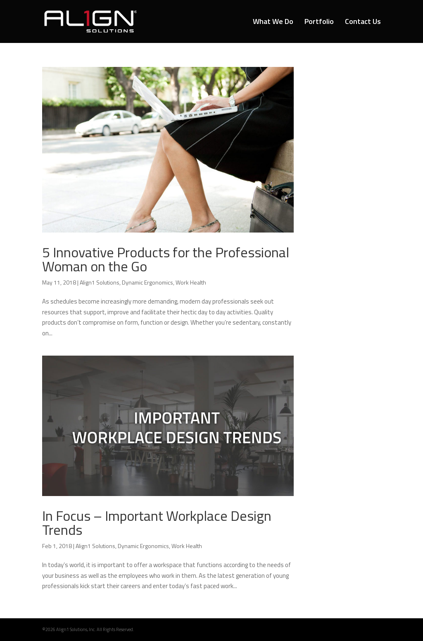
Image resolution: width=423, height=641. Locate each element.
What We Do (273, 23)
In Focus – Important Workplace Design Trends (156, 522)
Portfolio (319, 23)
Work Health (191, 282)
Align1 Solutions (99, 282)
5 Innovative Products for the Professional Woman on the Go (165, 259)
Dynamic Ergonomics (147, 282)
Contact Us (363, 23)
